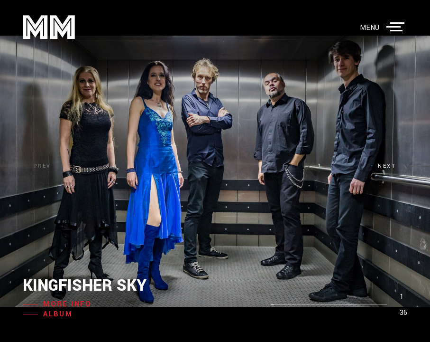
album (58, 314)
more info (67, 304)
